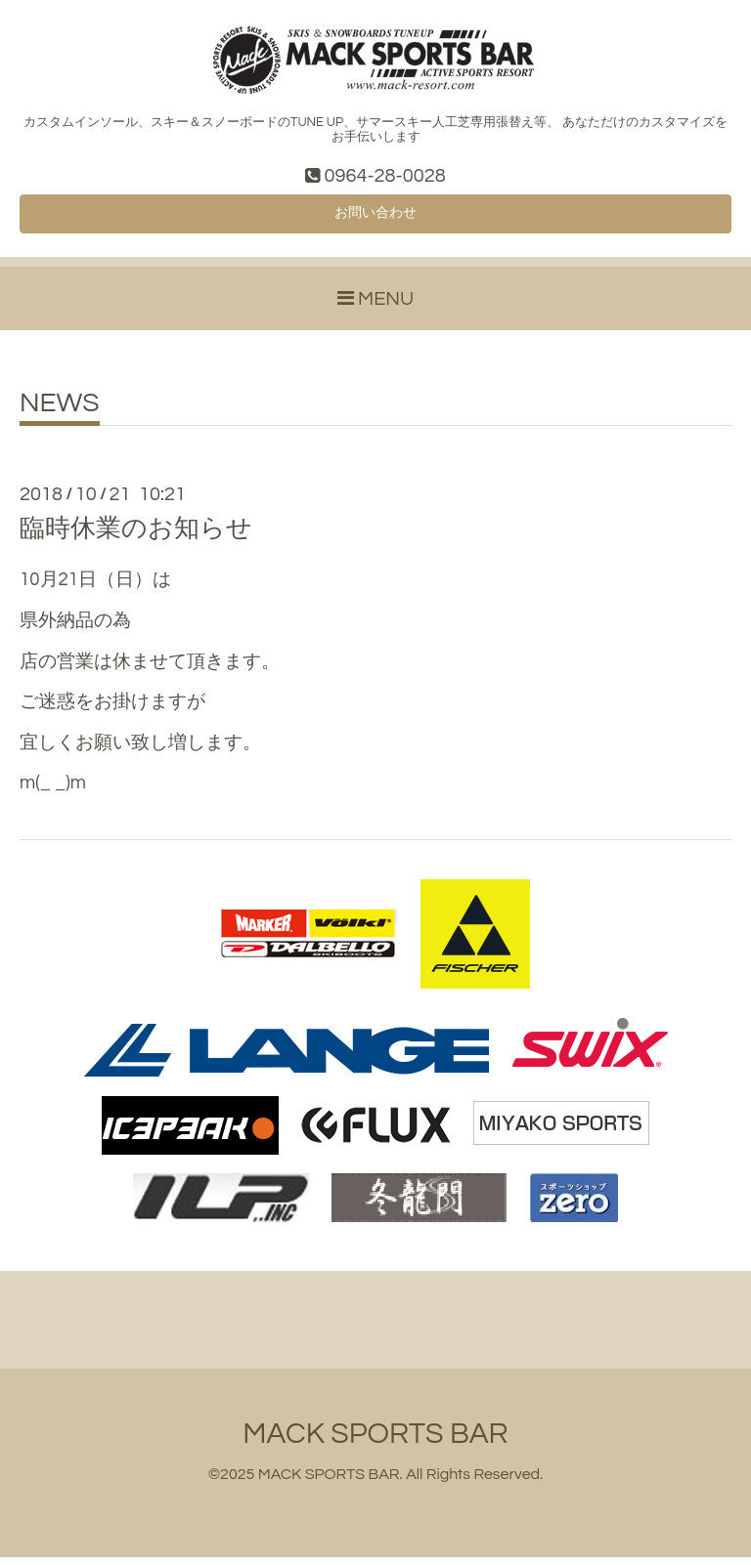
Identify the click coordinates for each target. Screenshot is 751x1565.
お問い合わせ (375, 219)
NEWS (60, 411)
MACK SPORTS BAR (375, 1441)
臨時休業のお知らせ (136, 536)
